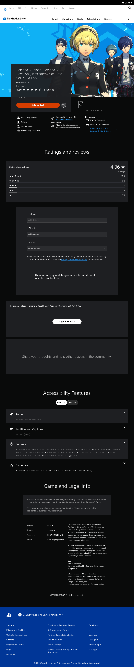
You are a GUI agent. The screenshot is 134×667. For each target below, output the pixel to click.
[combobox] (67, 217)
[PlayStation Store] (15, 15)
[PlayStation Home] (5, 8)
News (56, 8)
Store (63, 8)
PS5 (19, 8)
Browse (92, 16)
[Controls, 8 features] (67, 446)
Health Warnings (74, 561)
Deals (64, 16)
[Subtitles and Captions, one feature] (67, 428)
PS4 (26, 8)
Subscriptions (78, 16)
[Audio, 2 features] (67, 413)
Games (11, 8)
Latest (40, 16)
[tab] (61, 399)
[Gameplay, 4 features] (67, 464)
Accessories (45, 8)
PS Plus (34, 8)
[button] (64, 117)
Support (72, 8)
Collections (52, 16)
